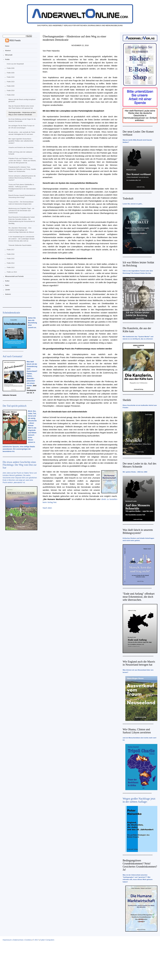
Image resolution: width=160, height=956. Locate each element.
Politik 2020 (10, 86)
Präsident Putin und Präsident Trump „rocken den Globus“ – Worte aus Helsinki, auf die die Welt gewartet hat (22, 160)
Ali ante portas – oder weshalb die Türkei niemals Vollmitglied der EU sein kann (21, 133)
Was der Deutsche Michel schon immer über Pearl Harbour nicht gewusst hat (21, 107)
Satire (7, 285)
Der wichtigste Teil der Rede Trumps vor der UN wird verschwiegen (21, 127)
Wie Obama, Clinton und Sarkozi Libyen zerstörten (137, 731)
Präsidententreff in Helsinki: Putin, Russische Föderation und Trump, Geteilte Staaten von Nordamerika (22, 169)
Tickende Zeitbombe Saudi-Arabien (19, 245)
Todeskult (128, 198)
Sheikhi (127, 400)
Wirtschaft (8, 55)
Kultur (7, 281)
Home (7, 46)
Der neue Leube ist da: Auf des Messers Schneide (139, 465)
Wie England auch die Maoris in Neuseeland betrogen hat (139, 663)
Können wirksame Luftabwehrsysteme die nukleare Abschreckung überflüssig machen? (22, 178)
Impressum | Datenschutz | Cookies (17, 940)
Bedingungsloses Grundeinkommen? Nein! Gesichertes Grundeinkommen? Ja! (140, 865)
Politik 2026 (10, 68)
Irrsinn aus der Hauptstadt (15, 64)
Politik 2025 (10, 73)
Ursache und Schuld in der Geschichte (20, 147)
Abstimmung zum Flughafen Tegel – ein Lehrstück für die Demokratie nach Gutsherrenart (21, 210)
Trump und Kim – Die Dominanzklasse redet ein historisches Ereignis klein (20, 203)
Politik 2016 (10, 254)
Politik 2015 (10, 258)
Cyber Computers (47, 940)
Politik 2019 (10, 90)
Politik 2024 (10, 77)
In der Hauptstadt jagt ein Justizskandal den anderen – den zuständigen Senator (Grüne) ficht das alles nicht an (21, 239)
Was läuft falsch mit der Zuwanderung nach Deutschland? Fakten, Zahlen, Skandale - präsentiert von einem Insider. (32, 374)
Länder (7, 289)
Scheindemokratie (11, 312)
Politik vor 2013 (12, 272)
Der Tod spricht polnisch (14, 405)
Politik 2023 (10, 81)
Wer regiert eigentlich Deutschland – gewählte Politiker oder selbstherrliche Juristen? (20, 141)
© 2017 (36, 940)
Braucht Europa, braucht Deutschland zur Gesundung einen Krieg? (21, 196)
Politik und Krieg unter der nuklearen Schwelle (20, 153)
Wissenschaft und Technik (14, 276)
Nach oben (47, 508)
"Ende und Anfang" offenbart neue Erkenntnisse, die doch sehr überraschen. (139, 596)
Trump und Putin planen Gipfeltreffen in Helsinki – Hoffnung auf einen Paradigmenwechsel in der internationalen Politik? (22, 188)
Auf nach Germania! (12, 356)
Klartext (8, 50)
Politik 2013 (10, 267)
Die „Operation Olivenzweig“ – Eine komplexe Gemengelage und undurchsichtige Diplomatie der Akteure (21, 230)
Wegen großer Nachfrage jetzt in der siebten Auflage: (139, 800)
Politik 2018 (10, 95)
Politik (7, 59)
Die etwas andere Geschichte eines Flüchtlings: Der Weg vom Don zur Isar (20, 465)
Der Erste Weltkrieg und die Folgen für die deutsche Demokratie (22, 120)
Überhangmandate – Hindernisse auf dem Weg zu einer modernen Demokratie (22, 113)
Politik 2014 (10, 263)
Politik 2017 (10, 249)
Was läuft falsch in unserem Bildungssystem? (138, 531)
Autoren (8, 294)
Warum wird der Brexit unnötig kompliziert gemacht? (21, 100)
